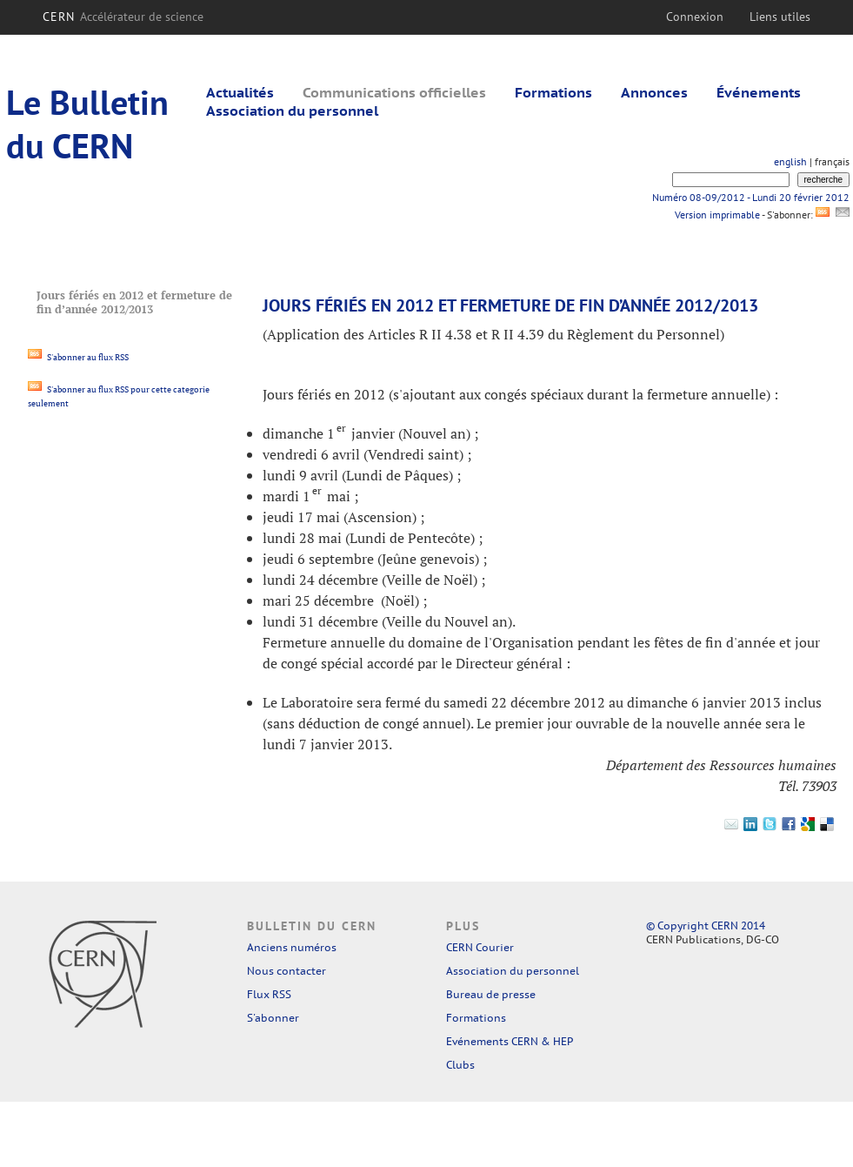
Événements (758, 92)
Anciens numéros (292, 947)
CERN (123, 16)
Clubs (460, 1064)
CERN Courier (480, 947)
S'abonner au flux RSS (78, 357)
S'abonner (273, 1017)
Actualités (240, 92)
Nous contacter (286, 970)
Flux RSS (269, 994)
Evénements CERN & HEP (509, 1041)
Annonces (654, 92)
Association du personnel (292, 110)
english (790, 161)
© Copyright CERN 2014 (705, 925)
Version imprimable (717, 214)
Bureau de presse (491, 994)
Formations (553, 92)
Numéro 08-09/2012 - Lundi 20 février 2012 (751, 197)
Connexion (694, 16)
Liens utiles (780, 16)
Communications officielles (394, 92)
